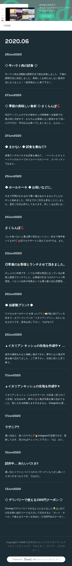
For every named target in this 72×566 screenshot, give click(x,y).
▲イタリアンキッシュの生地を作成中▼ (34, 387)
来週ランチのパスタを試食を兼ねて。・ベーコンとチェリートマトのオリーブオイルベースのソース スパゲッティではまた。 (35, 155)
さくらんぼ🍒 (23, 228)
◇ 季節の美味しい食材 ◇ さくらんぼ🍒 (34, 107)
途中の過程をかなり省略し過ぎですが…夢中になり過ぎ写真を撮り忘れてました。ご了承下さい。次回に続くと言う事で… (35, 354)
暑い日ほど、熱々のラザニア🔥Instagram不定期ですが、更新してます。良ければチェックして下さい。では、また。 (36, 433)
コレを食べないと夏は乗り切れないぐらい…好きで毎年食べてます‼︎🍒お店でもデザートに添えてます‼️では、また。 (35, 235)
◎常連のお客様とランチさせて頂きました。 (36, 266)
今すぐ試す (47, 16)
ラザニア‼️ (22, 427)
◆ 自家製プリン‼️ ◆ (26, 306)
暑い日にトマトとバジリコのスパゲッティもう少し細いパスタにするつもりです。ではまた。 (35, 470)
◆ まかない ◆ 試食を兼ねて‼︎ (30, 148)
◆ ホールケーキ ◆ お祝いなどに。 (32, 188)
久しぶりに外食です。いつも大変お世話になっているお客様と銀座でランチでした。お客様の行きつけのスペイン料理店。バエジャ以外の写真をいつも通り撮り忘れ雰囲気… (35, 273)
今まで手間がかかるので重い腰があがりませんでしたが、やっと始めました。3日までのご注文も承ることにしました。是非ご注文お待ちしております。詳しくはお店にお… (35, 196)
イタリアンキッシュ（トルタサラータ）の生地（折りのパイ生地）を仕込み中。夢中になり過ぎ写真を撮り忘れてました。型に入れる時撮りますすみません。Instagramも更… (36, 395)
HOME (7, 25)
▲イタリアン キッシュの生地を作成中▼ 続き (36, 347)
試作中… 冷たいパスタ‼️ (27, 464)
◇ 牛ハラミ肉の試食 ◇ (27, 67)
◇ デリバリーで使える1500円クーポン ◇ (35, 501)
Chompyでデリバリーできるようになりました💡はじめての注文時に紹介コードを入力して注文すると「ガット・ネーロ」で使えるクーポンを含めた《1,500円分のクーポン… (36, 508)
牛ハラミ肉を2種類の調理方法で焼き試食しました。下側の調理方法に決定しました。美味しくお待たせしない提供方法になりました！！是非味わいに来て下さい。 (36, 75)
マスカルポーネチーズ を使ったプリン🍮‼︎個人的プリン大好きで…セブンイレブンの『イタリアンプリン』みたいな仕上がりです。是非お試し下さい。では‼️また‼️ (35, 314)
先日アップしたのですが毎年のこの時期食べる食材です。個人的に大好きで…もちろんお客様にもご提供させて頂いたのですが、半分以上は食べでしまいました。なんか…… (35, 115)
